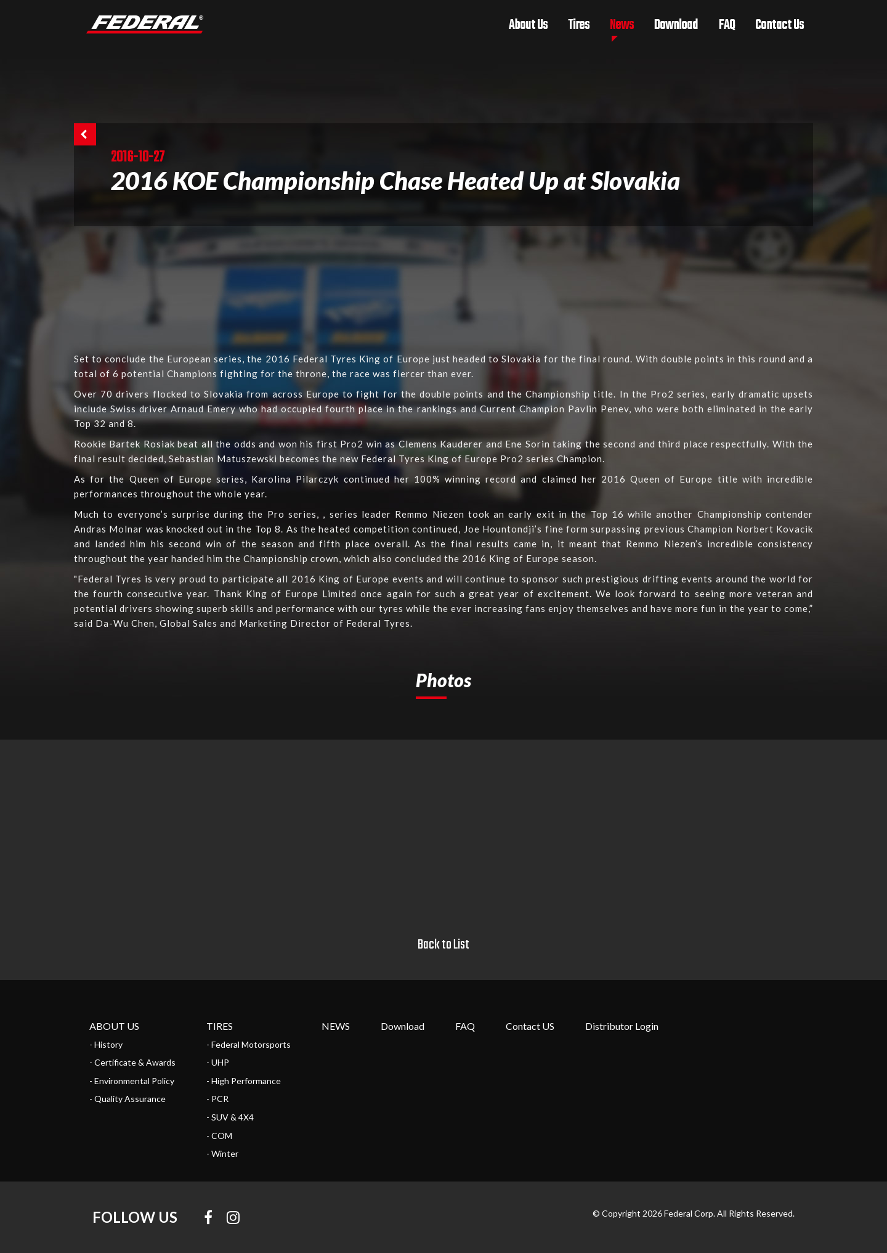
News (622, 25)
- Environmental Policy (131, 1080)
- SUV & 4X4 (230, 1117)
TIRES (219, 1026)
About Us (528, 25)
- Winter (222, 1153)
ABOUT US (114, 1026)
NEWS (336, 1026)
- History (106, 1044)
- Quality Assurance (127, 1098)
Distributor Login (621, 1026)
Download (676, 25)
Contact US (530, 1026)
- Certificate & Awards (132, 1062)
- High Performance (243, 1080)
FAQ (726, 25)
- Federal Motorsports (248, 1044)
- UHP (217, 1062)
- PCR (217, 1098)
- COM (219, 1135)
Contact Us (779, 25)
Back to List (443, 944)
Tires (578, 25)
